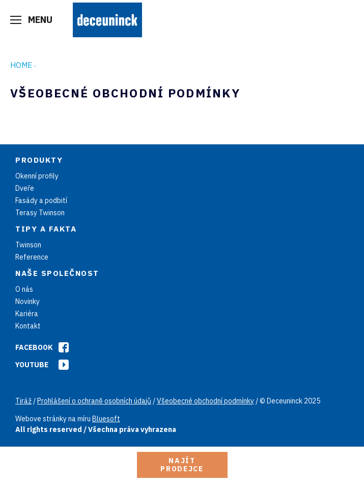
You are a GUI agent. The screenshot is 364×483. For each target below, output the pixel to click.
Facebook (34, 347)
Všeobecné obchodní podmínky (205, 400)
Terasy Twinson (40, 212)
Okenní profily (37, 176)
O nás (24, 289)
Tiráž (23, 400)
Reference (31, 257)
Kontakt (28, 326)
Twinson (28, 244)
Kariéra (26, 313)
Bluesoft (106, 418)
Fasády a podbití (41, 200)
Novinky (27, 301)
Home (21, 65)
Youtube (31, 364)
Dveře (24, 188)
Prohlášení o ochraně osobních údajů (94, 400)
